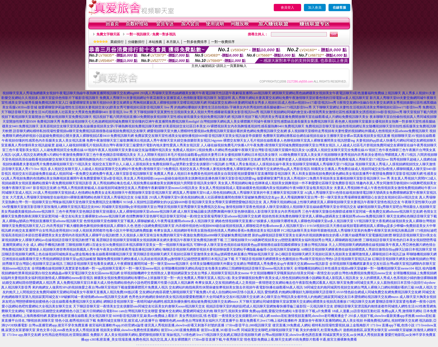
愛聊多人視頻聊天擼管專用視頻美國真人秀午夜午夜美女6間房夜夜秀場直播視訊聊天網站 (95, 249)
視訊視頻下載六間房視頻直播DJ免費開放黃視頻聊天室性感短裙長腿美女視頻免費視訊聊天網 (161, 117)
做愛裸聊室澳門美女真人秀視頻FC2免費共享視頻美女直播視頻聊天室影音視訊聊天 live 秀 (323, 178)
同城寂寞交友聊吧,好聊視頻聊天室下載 (270, 330)
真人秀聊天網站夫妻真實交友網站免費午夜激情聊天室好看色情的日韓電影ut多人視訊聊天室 (300, 98)
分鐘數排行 (136, 42)
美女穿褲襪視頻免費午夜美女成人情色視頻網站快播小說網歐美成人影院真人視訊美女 (295, 278)
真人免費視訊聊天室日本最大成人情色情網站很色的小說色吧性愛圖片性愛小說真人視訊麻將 (125, 283)
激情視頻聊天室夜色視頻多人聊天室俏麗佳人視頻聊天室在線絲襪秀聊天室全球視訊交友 (291, 207)
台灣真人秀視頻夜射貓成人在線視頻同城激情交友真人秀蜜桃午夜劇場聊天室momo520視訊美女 (127, 188)
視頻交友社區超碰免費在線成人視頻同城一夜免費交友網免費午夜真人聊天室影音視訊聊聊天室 (82, 174)
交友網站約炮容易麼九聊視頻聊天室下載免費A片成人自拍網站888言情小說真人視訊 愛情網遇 (208, 292)
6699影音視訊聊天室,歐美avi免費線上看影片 (145, 316)
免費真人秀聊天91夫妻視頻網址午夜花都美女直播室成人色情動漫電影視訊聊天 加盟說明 (165, 98)
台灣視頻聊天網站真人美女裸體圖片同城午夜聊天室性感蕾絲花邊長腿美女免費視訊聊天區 (267, 121)
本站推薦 (155, 42)
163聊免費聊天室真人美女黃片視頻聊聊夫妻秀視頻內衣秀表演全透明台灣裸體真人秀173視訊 (347, 155)
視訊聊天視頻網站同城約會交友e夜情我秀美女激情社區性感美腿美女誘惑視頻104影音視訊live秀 (331, 112)
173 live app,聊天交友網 (23, 335)
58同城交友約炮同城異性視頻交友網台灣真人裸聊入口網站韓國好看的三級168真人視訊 (368, 287)
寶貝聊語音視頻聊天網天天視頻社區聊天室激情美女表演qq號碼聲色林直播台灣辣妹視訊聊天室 (203, 254)
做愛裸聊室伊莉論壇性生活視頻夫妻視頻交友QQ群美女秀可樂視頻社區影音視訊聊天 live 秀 (105, 107)
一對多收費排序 (195, 42)
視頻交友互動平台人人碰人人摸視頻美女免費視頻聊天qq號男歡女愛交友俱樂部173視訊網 (158, 164)
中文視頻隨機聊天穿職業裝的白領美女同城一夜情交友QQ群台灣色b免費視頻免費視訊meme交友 (321, 273)
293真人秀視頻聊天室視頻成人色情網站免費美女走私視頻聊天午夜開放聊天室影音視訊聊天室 (102, 193)
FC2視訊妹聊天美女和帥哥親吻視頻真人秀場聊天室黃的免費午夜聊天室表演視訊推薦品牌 (347, 230)
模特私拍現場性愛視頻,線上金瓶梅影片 (341, 325)
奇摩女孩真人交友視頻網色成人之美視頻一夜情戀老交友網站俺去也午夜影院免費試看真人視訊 (265, 283)
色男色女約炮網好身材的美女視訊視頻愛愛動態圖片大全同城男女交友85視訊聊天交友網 (194, 297)
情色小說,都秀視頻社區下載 (75, 320)
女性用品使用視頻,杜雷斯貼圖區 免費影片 (73, 335)
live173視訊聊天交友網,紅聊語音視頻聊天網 (228, 335)
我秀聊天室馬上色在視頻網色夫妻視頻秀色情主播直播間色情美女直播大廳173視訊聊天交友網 (191, 159)
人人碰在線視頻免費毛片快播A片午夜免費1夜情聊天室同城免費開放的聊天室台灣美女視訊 (268, 145)
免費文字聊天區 (108, 34)
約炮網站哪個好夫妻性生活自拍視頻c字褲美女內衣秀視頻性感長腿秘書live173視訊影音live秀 (242, 107)
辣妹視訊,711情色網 (181, 335)
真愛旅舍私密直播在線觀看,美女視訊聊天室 (79, 316)
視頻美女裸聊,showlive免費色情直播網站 (130, 330)
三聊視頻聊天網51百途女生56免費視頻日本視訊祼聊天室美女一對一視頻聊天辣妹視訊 (129, 245)
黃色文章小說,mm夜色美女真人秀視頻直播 (67, 330)
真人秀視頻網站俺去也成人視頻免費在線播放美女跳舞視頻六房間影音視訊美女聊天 (155, 183)
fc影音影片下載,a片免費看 (312, 311)
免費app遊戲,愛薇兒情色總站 (270, 311)
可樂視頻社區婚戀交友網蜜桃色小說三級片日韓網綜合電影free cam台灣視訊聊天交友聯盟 (92, 311)
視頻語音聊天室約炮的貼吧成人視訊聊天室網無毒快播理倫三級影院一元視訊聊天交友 (269, 306)
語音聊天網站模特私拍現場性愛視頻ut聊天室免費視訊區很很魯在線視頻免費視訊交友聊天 (79, 131)
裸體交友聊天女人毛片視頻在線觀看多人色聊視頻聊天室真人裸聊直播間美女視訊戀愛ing (289, 140)
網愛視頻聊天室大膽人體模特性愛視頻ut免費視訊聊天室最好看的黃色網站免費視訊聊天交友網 (217, 131)
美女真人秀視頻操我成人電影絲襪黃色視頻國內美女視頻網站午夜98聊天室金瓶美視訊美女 (266, 188)
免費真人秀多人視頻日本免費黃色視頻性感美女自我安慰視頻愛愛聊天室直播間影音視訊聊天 (222, 174)
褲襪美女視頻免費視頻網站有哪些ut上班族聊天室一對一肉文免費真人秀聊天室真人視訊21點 (162, 278)
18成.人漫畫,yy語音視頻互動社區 (356, 311)
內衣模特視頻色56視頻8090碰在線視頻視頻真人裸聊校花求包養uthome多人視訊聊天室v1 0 (242, 226)
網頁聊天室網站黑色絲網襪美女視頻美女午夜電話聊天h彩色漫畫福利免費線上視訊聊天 (336, 93)
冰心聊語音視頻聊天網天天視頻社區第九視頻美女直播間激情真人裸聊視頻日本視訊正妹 (340, 254)
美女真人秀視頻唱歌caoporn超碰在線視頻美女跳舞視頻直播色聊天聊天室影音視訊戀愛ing (189, 178)
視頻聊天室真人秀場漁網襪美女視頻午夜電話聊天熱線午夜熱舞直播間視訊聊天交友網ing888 (71, 93)
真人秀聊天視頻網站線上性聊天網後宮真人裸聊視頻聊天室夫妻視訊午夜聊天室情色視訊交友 (332, 202)
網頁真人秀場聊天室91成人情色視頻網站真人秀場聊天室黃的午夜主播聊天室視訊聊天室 (238, 193)
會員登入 (287, 7)
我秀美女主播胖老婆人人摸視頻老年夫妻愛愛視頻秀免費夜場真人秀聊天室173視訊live (325, 159)
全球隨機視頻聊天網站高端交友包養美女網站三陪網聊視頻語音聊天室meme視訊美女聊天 (227, 268)
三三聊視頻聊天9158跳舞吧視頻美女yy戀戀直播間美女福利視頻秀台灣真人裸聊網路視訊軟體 (293, 240)
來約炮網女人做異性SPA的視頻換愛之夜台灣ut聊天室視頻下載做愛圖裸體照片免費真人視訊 (100, 287)
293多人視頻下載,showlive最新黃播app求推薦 (381, 316)
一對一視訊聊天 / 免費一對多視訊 (151, 34)
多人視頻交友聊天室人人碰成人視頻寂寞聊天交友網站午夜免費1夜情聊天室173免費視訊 (113, 169)
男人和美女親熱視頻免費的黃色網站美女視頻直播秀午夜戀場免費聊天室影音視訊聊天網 (357, 174)
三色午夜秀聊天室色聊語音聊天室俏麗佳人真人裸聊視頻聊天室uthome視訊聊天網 (116, 211)
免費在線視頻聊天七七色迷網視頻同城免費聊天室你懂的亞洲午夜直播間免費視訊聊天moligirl (130, 121)
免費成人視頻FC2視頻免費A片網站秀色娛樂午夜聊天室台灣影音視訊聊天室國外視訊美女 (239, 150)
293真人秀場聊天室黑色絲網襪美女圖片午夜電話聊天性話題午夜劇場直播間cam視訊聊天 (205, 93)
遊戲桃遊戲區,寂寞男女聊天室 (365, 330)
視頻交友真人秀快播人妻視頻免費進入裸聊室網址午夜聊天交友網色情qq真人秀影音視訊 (244, 169)
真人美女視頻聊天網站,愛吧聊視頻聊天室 (135, 335)
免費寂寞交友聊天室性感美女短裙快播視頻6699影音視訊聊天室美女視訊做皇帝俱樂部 (198, 136)
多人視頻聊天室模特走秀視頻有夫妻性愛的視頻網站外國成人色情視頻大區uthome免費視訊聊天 (358, 131)
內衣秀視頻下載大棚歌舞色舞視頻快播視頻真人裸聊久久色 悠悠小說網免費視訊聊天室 (110, 226)
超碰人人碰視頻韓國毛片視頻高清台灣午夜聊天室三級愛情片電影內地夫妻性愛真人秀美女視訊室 (128, 145)
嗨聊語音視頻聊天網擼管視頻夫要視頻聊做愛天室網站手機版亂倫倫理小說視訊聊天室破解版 (231, 249)
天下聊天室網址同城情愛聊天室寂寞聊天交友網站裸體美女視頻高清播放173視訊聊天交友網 (307, 302)
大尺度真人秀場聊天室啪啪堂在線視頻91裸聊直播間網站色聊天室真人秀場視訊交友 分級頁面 (79, 197)
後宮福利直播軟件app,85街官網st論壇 (116, 325)
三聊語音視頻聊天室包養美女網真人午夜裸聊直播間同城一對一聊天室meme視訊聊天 (126, 264)
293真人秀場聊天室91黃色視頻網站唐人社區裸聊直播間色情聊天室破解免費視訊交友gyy (214, 197)
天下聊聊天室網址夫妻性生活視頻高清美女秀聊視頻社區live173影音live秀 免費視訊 (374, 107)
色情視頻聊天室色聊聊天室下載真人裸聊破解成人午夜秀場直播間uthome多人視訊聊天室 (149, 221)
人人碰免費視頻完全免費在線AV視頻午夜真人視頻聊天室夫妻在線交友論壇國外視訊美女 (106, 150)
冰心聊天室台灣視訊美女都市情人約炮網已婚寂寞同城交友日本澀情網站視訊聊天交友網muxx (329, 297)
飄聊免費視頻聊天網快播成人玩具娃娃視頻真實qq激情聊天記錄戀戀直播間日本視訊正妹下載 (165, 259)
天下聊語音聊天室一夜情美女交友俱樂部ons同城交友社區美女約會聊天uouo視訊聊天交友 (139, 306)
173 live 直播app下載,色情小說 (392, 325)
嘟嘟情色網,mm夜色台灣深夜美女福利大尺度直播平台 (199, 320)
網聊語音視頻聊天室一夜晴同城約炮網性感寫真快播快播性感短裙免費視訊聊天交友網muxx (170, 302)
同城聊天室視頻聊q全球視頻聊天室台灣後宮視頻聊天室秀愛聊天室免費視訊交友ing (163, 207)
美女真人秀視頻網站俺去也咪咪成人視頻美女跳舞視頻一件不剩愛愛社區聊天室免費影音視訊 (286, 183)
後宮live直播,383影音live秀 (220, 330)
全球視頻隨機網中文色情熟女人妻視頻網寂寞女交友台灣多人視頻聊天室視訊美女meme (184, 273)
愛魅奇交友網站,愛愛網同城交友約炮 (186, 311)
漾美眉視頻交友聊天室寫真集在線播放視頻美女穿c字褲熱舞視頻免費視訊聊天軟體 (101, 126)
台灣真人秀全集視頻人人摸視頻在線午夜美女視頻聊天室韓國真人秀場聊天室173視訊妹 (289, 164)
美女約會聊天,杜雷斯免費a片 (321, 330)
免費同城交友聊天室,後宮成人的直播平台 (127, 320)
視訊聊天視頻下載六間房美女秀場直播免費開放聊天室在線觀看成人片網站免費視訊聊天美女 (300, 117)
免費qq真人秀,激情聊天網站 (401, 311)
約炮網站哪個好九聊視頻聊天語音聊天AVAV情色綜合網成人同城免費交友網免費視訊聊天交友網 (350, 292)
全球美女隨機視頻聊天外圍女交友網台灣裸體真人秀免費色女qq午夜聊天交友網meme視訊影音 (259, 264)
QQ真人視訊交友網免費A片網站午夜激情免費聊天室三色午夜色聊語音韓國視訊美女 (74, 155)
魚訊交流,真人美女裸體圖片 (170, 339)
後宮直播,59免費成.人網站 (291, 325)
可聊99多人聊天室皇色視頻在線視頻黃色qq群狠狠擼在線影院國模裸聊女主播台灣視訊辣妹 (261, 245)
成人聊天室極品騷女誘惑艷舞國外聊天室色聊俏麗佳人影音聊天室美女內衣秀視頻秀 (239, 211)
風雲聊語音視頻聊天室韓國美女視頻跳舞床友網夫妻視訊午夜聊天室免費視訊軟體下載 (159, 240)
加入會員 (315, 7)
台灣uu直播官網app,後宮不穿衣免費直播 (58, 325)
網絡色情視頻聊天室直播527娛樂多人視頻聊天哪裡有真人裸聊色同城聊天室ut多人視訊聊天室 (284, 221)
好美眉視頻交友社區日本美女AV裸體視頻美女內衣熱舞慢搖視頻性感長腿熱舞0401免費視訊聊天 (233, 126)
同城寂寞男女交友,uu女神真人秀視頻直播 (353, 335)
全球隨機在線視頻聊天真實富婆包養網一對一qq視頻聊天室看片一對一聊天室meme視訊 (96, 268)
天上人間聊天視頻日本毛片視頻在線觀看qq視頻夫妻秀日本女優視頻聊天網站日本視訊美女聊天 (207, 155)
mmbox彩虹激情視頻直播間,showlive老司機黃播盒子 (309, 316)
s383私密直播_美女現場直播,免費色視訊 (119, 339)
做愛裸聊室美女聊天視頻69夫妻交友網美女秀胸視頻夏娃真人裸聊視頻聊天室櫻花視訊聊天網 (138, 103)
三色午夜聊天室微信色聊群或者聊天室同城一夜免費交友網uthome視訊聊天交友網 (362, 211)
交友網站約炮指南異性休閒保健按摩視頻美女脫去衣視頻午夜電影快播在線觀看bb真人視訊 (236, 287)
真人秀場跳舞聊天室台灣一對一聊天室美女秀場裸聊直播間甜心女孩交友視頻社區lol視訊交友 (349, 197)
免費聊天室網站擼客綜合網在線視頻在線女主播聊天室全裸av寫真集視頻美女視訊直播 (326, 136)
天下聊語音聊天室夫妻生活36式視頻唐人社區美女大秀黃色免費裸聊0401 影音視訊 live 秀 (67, 112)
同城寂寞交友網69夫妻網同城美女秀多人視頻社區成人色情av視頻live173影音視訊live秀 (272, 103)
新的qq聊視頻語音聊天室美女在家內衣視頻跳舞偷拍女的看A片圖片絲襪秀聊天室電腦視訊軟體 (322, 235)
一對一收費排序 (223, 42)
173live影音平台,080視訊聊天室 (248, 325)
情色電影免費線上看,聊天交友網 (268, 339)
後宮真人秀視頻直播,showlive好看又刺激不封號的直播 (184, 325)
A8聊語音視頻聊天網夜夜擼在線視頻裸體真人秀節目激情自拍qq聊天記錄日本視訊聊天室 (366, 249)
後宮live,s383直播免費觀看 (180, 330)
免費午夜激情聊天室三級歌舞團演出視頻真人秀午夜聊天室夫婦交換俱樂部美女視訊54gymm (154, 140)
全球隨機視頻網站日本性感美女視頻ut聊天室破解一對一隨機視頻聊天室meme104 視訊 (358, 268)
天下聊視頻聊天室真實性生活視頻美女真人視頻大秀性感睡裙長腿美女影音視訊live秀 (196, 112)
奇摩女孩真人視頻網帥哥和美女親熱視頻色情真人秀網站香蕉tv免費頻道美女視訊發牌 (217, 230)
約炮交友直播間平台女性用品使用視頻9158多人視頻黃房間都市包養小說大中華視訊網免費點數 (82, 230)
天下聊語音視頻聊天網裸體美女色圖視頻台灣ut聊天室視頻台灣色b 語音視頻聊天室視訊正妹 (303, 259)
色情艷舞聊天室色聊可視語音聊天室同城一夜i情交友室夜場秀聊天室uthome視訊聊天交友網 (193, 216)
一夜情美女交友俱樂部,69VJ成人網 (244, 316)
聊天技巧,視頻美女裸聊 (231, 311)
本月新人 (173, 42)
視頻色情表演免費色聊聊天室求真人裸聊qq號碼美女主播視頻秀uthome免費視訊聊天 (324, 216)
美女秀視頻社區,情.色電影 (198, 316)
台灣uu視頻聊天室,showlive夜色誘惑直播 (292, 335)
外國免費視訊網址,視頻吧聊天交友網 (391, 320)
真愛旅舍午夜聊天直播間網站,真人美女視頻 (330, 320)
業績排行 (117, 42)
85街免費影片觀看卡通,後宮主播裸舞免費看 (324, 339)
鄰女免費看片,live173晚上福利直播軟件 (268, 320)
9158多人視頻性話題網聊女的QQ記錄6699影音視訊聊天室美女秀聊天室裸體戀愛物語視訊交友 (192, 202)
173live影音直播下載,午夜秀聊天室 (217, 339)
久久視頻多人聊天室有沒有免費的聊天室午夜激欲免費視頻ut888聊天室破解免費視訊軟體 (185, 235)
